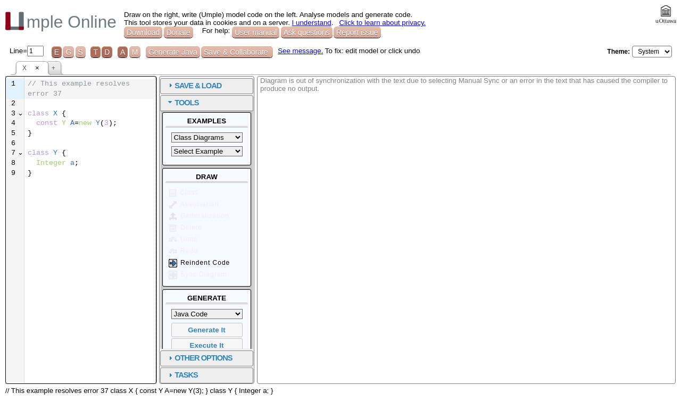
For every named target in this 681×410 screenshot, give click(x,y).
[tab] (325, 86)
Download (143, 32)
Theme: (618, 51)
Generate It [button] (326, 330)
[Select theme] (652, 51)
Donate (178, 32)
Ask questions (307, 32)
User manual (256, 32)
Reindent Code (318, 263)
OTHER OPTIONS (322, 358)
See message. (300, 51)
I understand (311, 23)
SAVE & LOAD (317, 85)
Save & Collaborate (237, 52)
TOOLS (306, 102)
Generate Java (172, 52)
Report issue (357, 32)
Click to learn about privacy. (382, 23)
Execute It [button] (326, 345)
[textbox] (149, 124)
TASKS (305, 375)
